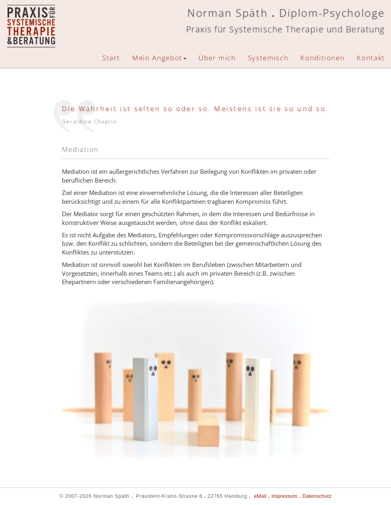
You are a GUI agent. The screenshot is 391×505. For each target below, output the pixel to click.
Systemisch (268, 57)
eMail (260, 496)
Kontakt (371, 57)
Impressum (285, 496)
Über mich (217, 57)
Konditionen (322, 57)
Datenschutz (316, 496)
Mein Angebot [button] (159, 57)
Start (111, 57)
